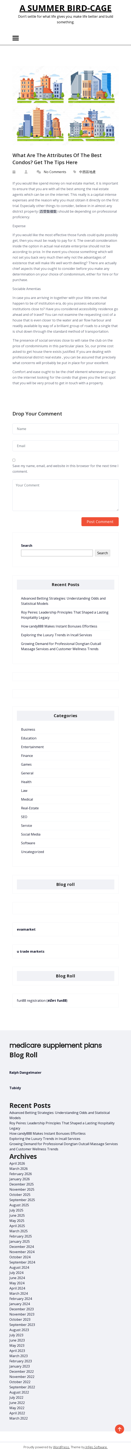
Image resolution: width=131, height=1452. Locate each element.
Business (28, 729)
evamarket (26, 929)
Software (28, 843)
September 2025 (22, 1200)
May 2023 (16, 1345)
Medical (27, 799)
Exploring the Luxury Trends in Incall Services (56, 635)
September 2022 (22, 1387)
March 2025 (18, 1231)
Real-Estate (30, 808)
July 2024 (16, 1272)
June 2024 (17, 1278)
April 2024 (17, 1288)
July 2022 (16, 1397)
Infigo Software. (96, 1447)
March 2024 (18, 1293)
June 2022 (17, 1402)
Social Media (30, 834)
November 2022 (21, 1376)
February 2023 (20, 1361)
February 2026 (20, 1174)
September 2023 (22, 1324)
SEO (24, 817)
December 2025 (21, 1184)
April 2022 (17, 1413)
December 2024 (21, 1246)
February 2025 (20, 1236)
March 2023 (18, 1356)
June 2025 (17, 1215)
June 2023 (17, 1340)
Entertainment (32, 747)
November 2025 (21, 1189)
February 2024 (20, 1298)
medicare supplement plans (55, 1045)
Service (26, 825)
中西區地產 (87, 172)
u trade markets (30, 951)
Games (26, 764)
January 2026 (19, 1179)
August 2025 (19, 1205)
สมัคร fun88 (56, 1000)
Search (26, 545)
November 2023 (21, 1314)
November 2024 (21, 1252)
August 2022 (19, 1392)
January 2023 (19, 1366)
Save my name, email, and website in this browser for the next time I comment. (65, 469)
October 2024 (19, 1257)
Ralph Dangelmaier (25, 1072)
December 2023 (21, 1309)
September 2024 (22, 1262)
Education (28, 738)
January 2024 (19, 1304)
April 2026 (17, 1163)
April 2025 (17, 1226)
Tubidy (15, 1088)
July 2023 (16, 1335)
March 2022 (18, 1418)
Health (26, 782)
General (27, 773)
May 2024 (16, 1283)
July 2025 (16, 1210)
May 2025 (16, 1220)
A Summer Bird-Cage (66, 8)
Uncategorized (32, 851)
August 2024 (19, 1267)
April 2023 (17, 1350)
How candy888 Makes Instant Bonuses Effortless (59, 626)
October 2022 (19, 1382)
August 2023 (19, 1330)
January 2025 (19, 1241)
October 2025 (19, 1194)
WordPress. (61, 1447)
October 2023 (19, 1319)
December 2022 (21, 1371)
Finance (27, 755)
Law (24, 790)
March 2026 (18, 1168)
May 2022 (16, 1408)
